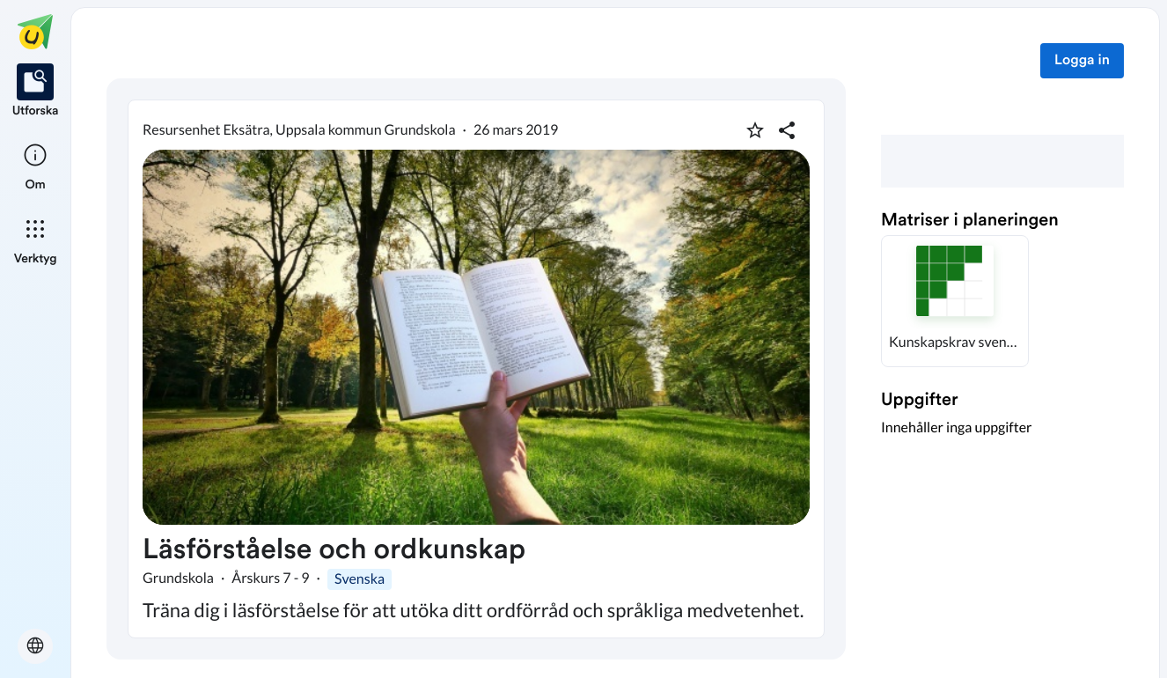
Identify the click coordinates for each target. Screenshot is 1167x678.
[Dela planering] (787, 130)
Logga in (1082, 61)
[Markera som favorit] (755, 130)
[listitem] (35, 91)
